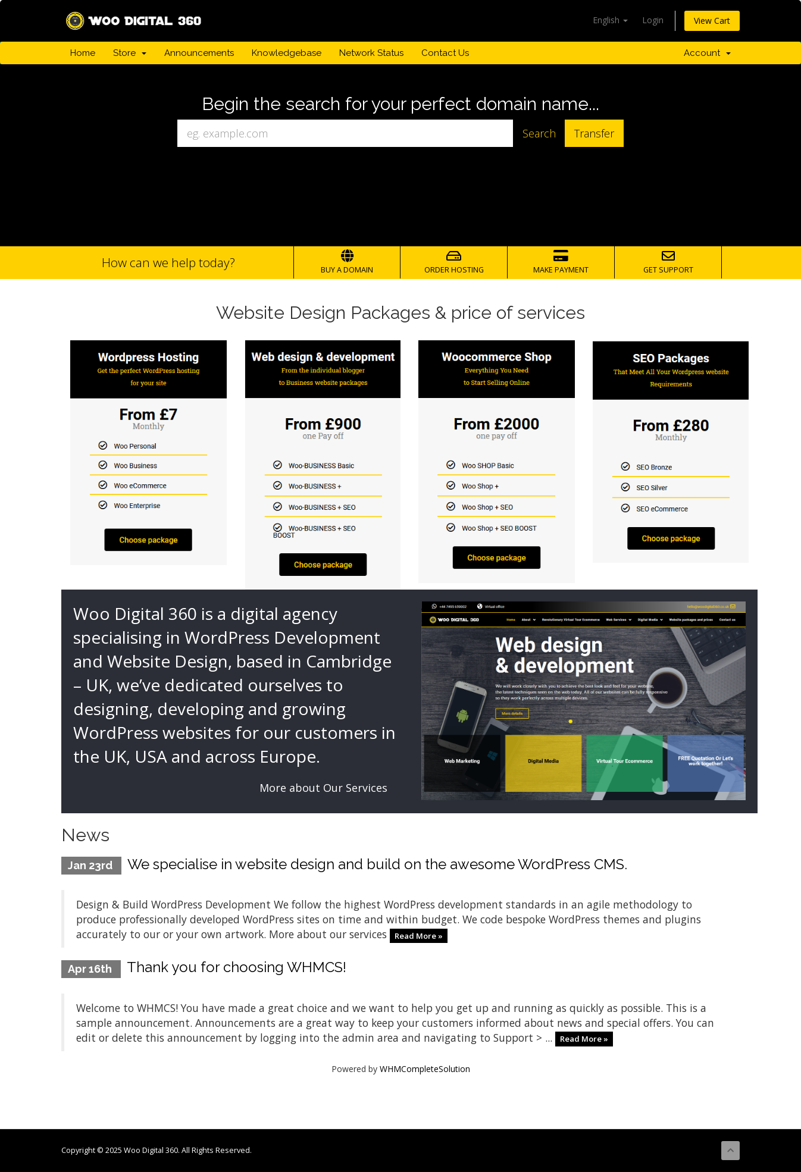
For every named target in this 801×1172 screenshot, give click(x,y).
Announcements (199, 53)
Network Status (371, 53)
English (610, 20)
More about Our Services (323, 788)
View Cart (712, 20)
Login (653, 20)
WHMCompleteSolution (425, 1068)
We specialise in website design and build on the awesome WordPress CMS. (377, 864)
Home (82, 53)
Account (707, 53)
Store (129, 53)
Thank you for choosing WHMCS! (236, 967)
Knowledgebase (286, 53)
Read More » (419, 935)
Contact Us (445, 53)
